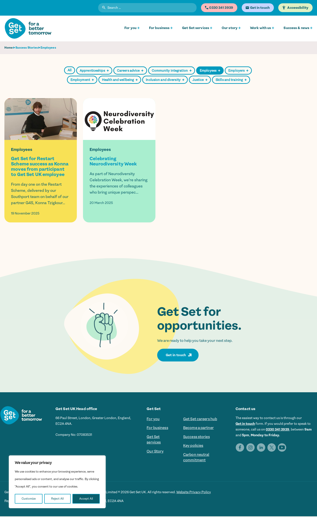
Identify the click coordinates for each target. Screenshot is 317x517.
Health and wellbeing (120, 80)
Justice (199, 80)
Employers (238, 70)
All (70, 70)
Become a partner (198, 428)
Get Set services (195, 28)
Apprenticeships (94, 70)
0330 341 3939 (277, 429)
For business (159, 28)
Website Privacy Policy (193, 493)
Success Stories (26, 48)
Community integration (172, 70)
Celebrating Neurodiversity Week (113, 161)
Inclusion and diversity (165, 80)
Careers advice (130, 70)
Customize (29, 498)
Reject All (57, 498)
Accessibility (298, 8)
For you (130, 28)
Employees (210, 70)
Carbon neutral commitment (196, 458)
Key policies (193, 446)
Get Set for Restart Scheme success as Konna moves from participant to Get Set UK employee (39, 167)
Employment (82, 80)
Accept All (86, 498)
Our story (230, 28)
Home (8, 48)
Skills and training (231, 80)
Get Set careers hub (200, 419)
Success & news (296, 28)
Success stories (196, 437)
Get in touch (176, 355)
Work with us (260, 28)
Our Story (155, 451)
